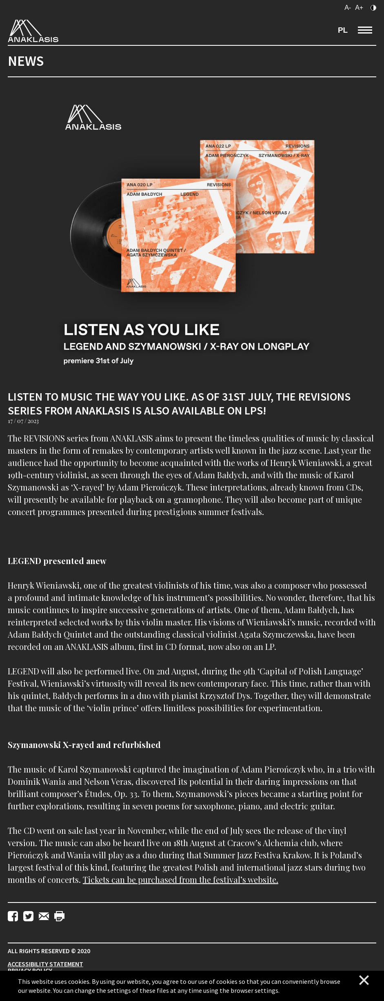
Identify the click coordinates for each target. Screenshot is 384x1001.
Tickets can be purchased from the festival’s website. (180, 879)
